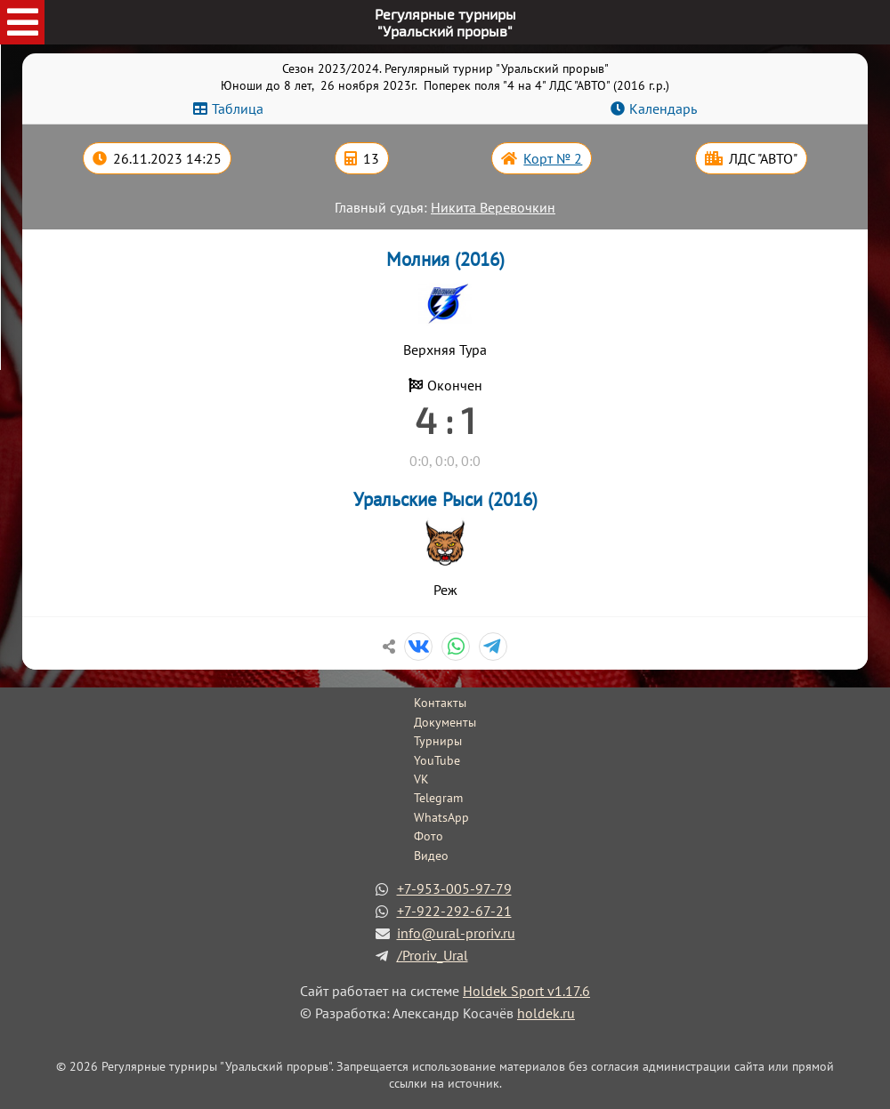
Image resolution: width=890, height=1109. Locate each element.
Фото (428, 836)
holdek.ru (546, 1013)
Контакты (440, 702)
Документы (445, 722)
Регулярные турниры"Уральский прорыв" (445, 22)
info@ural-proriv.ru (456, 933)
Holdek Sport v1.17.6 (526, 991)
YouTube (437, 760)
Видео (431, 855)
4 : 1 (445, 419)
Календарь (663, 108)
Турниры (438, 741)
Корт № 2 (552, 158)
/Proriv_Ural (432, 955)
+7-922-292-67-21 (454, 911)
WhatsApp (441, 817)
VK (421, 779)
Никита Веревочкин (493, 207)
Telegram (438, 798)
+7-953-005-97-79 (454, 888)
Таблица (237, 108)
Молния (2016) (445, 259)
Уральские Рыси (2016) (445, 499)
